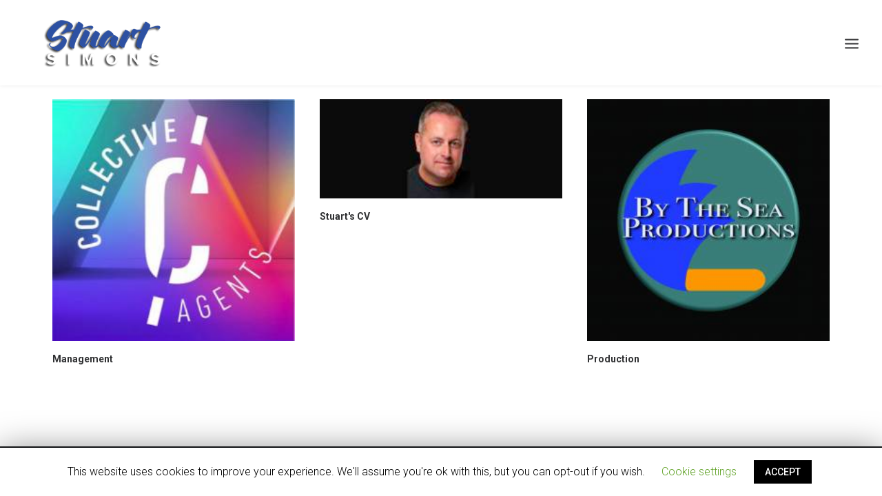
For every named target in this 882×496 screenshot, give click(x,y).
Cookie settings (699, 471)
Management (82, 358)
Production (613, 358)
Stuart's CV (345, 216)
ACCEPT (783, 471)
